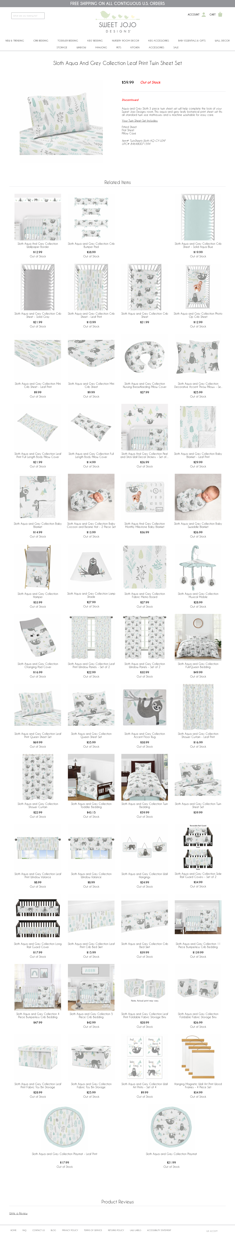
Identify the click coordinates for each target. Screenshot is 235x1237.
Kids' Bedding (95, 40)
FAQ (24, 1230)
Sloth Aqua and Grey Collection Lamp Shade (91, 595)
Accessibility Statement (159, 1230)
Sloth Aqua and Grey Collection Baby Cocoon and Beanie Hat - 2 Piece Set (91, 525)
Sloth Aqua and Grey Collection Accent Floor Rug (144, 735)
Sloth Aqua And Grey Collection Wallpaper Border (38, 245)
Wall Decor (222, 40)
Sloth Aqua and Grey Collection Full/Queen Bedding (198, 665)
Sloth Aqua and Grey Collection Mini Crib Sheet (91, 385)
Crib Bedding (40, 40)
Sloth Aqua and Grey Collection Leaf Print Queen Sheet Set (37, 735)
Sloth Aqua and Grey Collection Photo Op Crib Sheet (198, 315)
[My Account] (204, 14)
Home (13, 1230)
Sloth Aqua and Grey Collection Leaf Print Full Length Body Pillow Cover (37, 455)
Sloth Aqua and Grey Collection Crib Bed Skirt (144, 945)
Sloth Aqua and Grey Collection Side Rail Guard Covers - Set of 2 (198, 875)
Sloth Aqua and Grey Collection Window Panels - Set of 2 (144, 665)
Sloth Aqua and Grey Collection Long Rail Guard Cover (38, 945)
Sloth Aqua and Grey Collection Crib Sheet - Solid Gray (37, 315)
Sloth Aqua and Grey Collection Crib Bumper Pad (91, 245)
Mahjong (101, 47)
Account (194, 14)
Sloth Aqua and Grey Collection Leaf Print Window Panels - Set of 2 (91, 665)
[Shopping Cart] (220, 14)
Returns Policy (116, 1230)
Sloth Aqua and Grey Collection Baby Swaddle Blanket (198, 525)
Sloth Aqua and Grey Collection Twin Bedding (144, 805)
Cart (213, 14)
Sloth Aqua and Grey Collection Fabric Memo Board (144, 595)
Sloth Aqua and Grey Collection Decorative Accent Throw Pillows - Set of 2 (198, 385)
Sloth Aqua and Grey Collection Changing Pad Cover (38, 665)
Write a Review (18, 1213)
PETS (118, 47)
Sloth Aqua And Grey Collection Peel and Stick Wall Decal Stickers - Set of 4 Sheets (144, 455)
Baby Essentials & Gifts (192, 40)
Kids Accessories (158, 40)
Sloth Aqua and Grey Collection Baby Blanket (38, 525)
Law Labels (135, 1230)
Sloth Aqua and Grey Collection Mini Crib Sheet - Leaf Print (38, 385)
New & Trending (14, 40)
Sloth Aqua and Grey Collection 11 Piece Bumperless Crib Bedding (198, 945)
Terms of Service (93, 1230)
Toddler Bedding (68, 40)
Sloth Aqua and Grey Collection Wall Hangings (144, 875)
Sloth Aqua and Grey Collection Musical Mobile (198, 595)
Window (81, 47)
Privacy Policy (70, 1230)
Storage (62, 47)
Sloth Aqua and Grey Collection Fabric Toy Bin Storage (91, 1085)
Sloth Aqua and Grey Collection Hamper (38, 595)
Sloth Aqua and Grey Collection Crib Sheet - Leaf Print (91, 315)
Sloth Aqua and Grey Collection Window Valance (91, 875)
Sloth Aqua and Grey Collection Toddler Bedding (91, 805)
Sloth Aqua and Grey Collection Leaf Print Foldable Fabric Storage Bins (144, 1015)
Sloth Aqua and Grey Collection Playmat (171, 1153)
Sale (176, 47)
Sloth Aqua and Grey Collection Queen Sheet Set (91, 735)
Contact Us (38, 1230)
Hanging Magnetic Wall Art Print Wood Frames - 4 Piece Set (198, 1085)
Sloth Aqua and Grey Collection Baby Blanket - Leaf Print (198, 455)
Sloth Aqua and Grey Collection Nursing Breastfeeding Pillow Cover (144, 385)
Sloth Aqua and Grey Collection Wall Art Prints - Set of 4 (144, 1085)
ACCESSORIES (156, 47)
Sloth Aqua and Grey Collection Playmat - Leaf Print (64, 1153)
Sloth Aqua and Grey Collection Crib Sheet (144, 315)
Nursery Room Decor (125, 40)
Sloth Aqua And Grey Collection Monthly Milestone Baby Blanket (144, 525)
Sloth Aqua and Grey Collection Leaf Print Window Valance (37, 875)
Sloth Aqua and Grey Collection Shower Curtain (38, 805)
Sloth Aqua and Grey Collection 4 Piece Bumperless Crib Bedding (37, 1015)
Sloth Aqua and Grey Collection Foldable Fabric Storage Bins (198, 1015)
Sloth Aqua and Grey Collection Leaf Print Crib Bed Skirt (91, 945)
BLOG (53, 1230)
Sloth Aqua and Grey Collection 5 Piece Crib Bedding (91, 1015)
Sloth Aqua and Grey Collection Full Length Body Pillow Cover (91, 455)
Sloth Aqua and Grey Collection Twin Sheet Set (198, 805)
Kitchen (134, 47)
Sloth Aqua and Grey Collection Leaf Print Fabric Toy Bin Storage (37, 1085)
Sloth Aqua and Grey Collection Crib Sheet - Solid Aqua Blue (198, 245)
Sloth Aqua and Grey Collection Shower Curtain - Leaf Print (198, 735)
